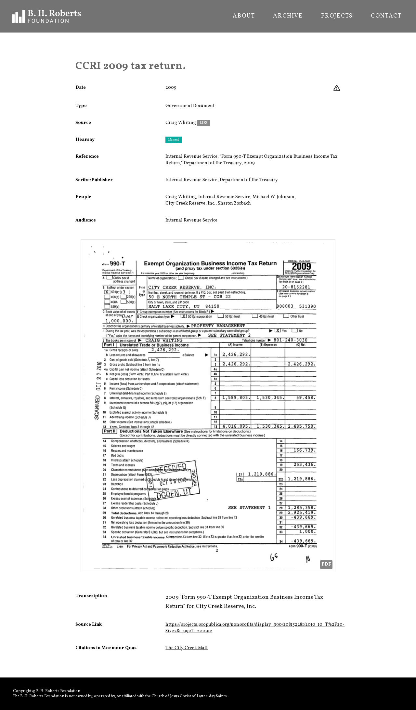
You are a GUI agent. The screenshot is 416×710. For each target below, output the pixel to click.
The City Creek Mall (186, 648)
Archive (288, 16)
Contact (386, 16)
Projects (337, 16)
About (244, 16)
